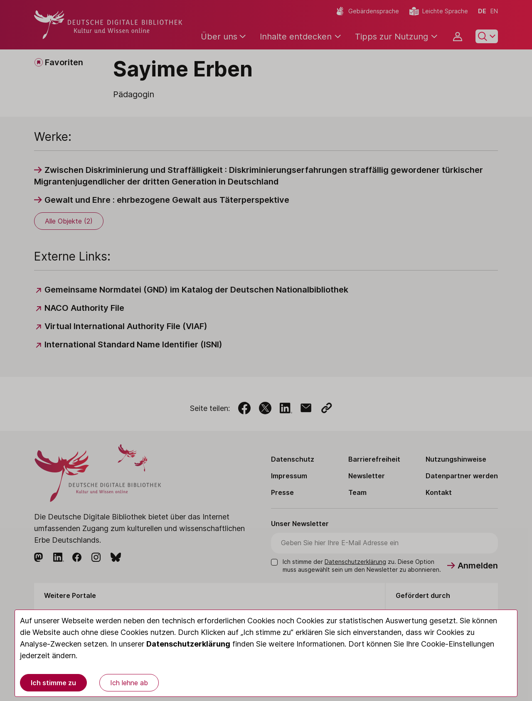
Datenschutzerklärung (188, 644)
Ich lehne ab (129, 683)
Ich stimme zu (53, 683)
